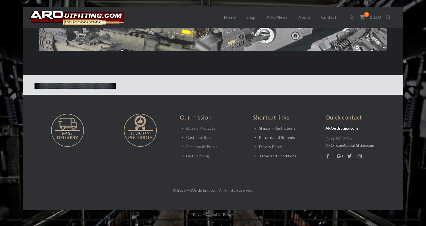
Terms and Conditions (277, 156)
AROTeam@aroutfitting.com (349, 145)
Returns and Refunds (277, 137)
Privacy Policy (270, 146)
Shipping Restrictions (277, 128)
